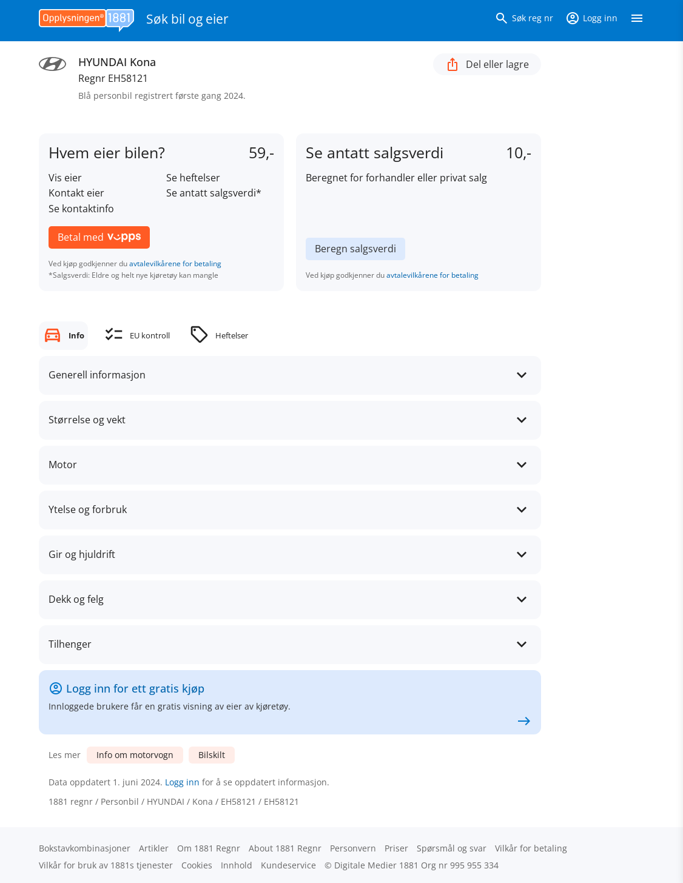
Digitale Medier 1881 (376, 865)
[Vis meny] (637, 20)
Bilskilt (211, 754)
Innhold (236, 865)
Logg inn (182, 782)
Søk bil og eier (187, 18)
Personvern (353, 848)
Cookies (196, 865)
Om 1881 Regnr (208, 848)
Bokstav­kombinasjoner (84, 848)
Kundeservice (288, 865)
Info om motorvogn (134, 754)
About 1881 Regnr (285, 848)
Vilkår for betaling (531, 848)
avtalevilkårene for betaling (175, 263)
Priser (396, 848)
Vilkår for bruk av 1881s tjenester (106, 865)
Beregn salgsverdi (355, 248)
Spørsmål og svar (451, 848)
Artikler (154, 848)
